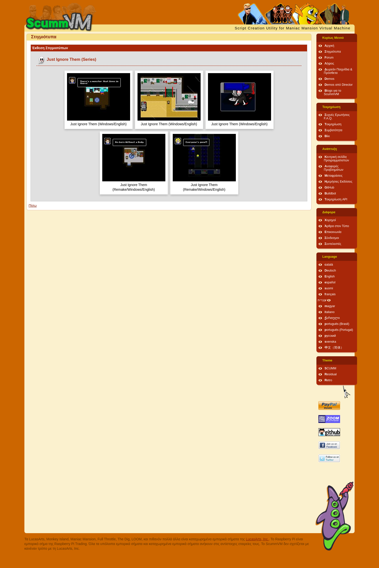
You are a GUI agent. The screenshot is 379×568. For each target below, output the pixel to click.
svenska (330, 341)
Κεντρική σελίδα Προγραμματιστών (336, 158)
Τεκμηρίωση (331, 107)
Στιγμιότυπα (333, 51)
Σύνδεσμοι (332, 238)
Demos (329, 79)
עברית (322, 300)
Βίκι (327, 136)
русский (330, 335)
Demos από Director (339, 84)
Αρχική (329, 45)
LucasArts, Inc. (257, 539)
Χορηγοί (330, 220)
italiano (330, 312)
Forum (329, 57)
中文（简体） (334, 347)
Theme (327, 360)
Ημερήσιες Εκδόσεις (338, 181)
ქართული (332, 318)
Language (329, 256)
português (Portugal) (339, 330)
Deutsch (330, 270)
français (330, 294)
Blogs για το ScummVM (332, 92)
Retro (328, 380)
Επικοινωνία (333, 232)
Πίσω (33, 206)
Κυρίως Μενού (333, 38)
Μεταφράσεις (334, 175)
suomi (329, 288)
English (330, 276)
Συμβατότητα (333, 130)
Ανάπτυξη (329, 149)
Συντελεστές (333, 244)
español (330, 282)
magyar (330, 306)
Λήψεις (329, 63)
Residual (331, 374)
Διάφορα (328, 212)
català (329, 264)
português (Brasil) (337, 324)
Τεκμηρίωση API (336, 199)
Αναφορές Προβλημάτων (333, 168)
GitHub (329, 187)
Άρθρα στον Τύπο (337, 226)
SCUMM (330, 368)
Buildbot (330, 193)
